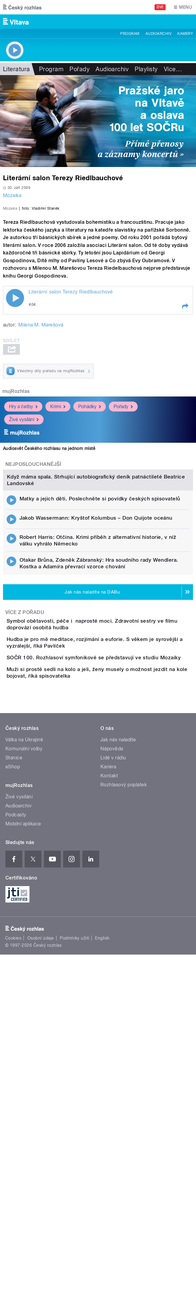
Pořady (79, 69)
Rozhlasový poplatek (123, 1050)
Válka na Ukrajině (24, 1005)
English (102, 1203)
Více (173, 69)
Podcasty (15, 1080)
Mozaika (12, 195)
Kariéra (108, 1032)
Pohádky (89, 517)
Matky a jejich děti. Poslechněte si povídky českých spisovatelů (100, 715)
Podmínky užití (74, 1203)
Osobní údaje (40, 1203)
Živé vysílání (24, 530)
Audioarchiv (158, 34)
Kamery (185, 34)
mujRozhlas (16, 501)
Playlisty (146, 69)
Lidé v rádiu (113, 1023)
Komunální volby (23, 1014)
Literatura (16, 69)
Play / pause (15, 408)
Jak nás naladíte (118, 1005)
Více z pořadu (24, 829)
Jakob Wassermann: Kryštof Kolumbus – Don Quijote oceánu (96, 735)
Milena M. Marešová (40, 435)
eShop (12, 1032)
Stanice (13, 1023)
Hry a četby (23, 517)
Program (129, 34)
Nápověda (111, 1014)
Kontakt (109, 1041)
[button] (185, 416)
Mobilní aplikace (23, 1089)
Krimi (58, 517)
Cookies (13, 1203)
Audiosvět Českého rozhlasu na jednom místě (49, 558)
